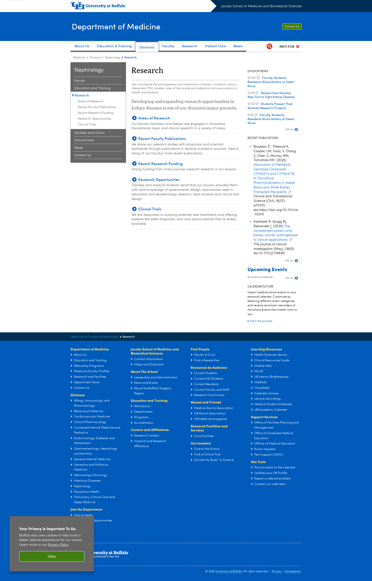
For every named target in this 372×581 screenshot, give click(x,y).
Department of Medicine (119, 26)
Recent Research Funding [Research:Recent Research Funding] (95, 113)
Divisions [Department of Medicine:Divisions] (95, 57)
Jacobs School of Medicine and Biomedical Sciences (261, 6)
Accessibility (293, 571)
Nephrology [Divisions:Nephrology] (112, 57)
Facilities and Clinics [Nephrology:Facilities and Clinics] (89, 133)
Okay (52, 556)
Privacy (276, 571)
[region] (52, 543)
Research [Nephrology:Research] (81, 95)
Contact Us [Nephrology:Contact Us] (82, 155)
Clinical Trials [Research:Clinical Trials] (87, 124)
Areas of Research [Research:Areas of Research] (91, 101)
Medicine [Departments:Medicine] (79, 57)
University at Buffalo (228, 571)
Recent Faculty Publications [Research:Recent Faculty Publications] (97, 107)
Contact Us (292, 26)
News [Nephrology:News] (78, 148)
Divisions (78, 394)
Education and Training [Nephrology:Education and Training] (92, 88)
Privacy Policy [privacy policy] (58, 545)
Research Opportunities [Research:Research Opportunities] (94, 118)
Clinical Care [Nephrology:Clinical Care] (84, 140)
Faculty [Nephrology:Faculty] (79, 80)
